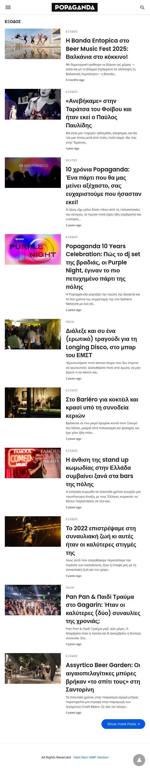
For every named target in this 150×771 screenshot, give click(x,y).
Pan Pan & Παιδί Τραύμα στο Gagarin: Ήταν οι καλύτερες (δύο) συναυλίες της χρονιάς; (103, 609)
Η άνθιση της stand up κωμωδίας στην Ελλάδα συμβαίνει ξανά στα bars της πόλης (99, 472)
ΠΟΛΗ (70, 322)
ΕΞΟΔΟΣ (72, 31)
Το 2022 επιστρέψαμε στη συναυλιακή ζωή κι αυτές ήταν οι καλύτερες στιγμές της (101, 540)
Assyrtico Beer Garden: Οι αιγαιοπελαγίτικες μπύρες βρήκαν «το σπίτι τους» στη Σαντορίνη (103, 677)
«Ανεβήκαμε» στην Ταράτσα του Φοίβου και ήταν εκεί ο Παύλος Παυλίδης (99, 113)
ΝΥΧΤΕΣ (72, 160)
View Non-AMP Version (90, 757)
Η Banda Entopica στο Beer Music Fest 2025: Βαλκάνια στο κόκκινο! (97, 49)
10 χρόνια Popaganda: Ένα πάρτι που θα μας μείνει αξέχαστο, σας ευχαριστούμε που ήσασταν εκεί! (103, 185)
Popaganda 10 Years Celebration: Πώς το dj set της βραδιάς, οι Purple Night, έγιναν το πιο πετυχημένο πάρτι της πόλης (103, 266)
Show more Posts (121, 724)
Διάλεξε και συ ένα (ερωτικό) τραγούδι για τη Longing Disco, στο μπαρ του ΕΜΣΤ (101, 343)
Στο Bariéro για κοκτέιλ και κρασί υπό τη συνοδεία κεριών (102, 407)
